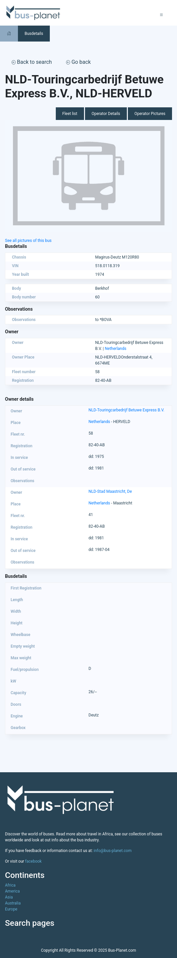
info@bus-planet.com (113, 850)
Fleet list (69, 113)
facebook (33, 861)
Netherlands (116, 348)
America (12, 891)
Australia (13, 903)
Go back (78, 62)
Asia (9, 897)
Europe (11, 909)
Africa (10, 885)
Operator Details (106, 113)
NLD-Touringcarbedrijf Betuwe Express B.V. (126, 410)
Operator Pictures (149, 113)
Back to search (32, 62)
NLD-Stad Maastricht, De (110, 491)
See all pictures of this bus (28, 240)
